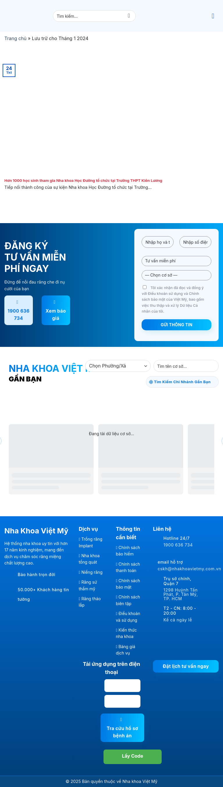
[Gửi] (129, 16)
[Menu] (215, 16)
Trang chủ (15, 38)
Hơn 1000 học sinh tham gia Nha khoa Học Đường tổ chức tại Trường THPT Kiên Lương (83, 180)
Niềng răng (92, 572)
